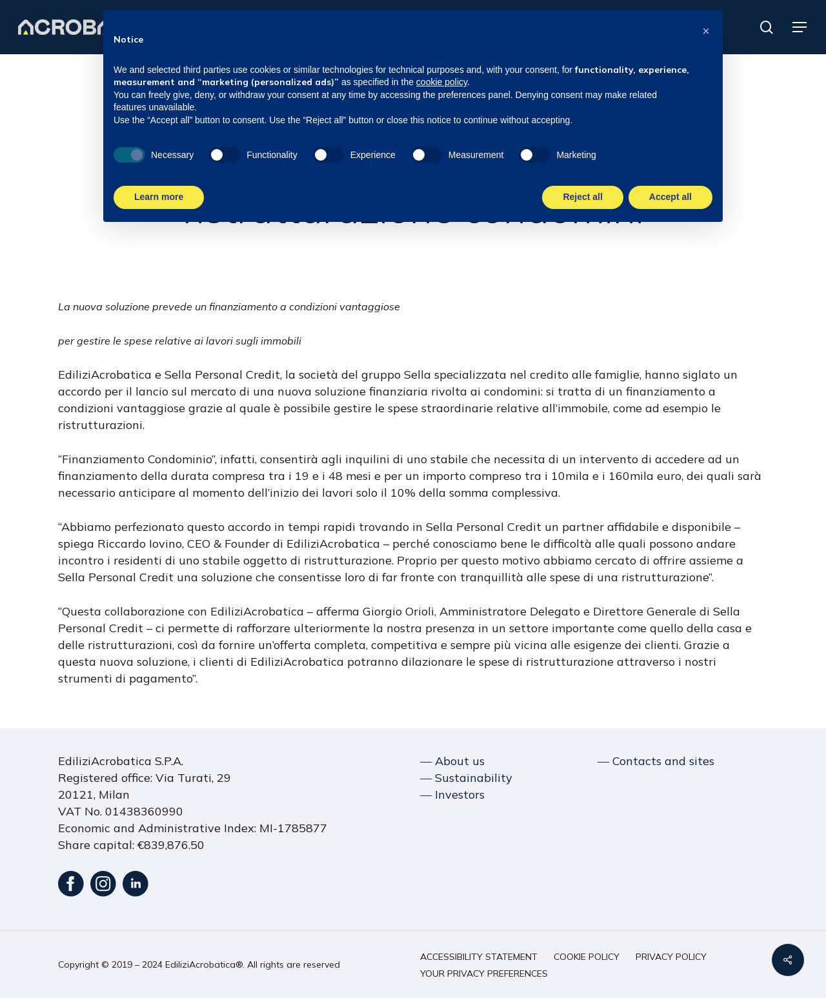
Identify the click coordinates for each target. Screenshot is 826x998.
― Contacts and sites (656, 760)
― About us (452, 760)
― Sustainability (466, 777)
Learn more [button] (158, 196)
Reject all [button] (582, 196)
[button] (800, 27)
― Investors (452, 794)
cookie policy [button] (441, 80)
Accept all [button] (670, 196)
